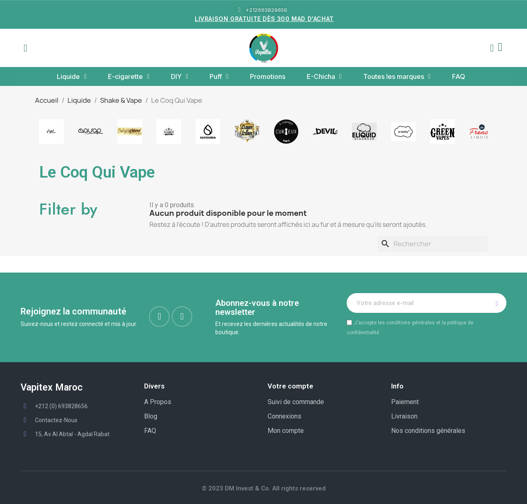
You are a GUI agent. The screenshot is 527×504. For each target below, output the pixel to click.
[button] (25, 48)
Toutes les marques (397, 76)
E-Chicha (324, 76)
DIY (179, 76)
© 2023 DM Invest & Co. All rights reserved (264, 488)
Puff (219, 76)
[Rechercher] (432, 244)
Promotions (267, 76)
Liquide (71, 76)
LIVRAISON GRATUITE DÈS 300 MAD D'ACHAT (264, 18)
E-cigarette (128, 76)
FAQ (458, 76)
